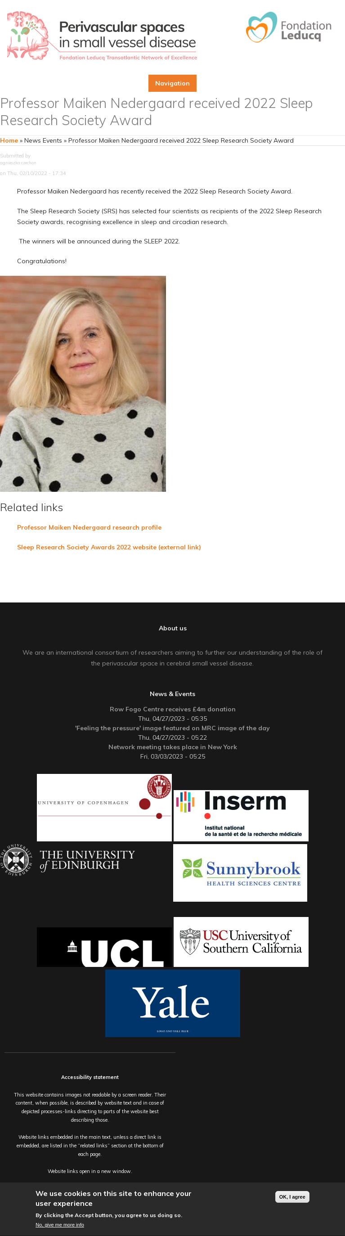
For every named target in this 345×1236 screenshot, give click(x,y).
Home (9, 140)
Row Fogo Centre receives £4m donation (173, 709)
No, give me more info (60, 1225)
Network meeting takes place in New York (172, 747)
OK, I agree (292, 1197)
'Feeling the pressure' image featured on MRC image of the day (172, 728)
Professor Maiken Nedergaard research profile (89, 527)
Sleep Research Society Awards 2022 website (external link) (110, 547)
